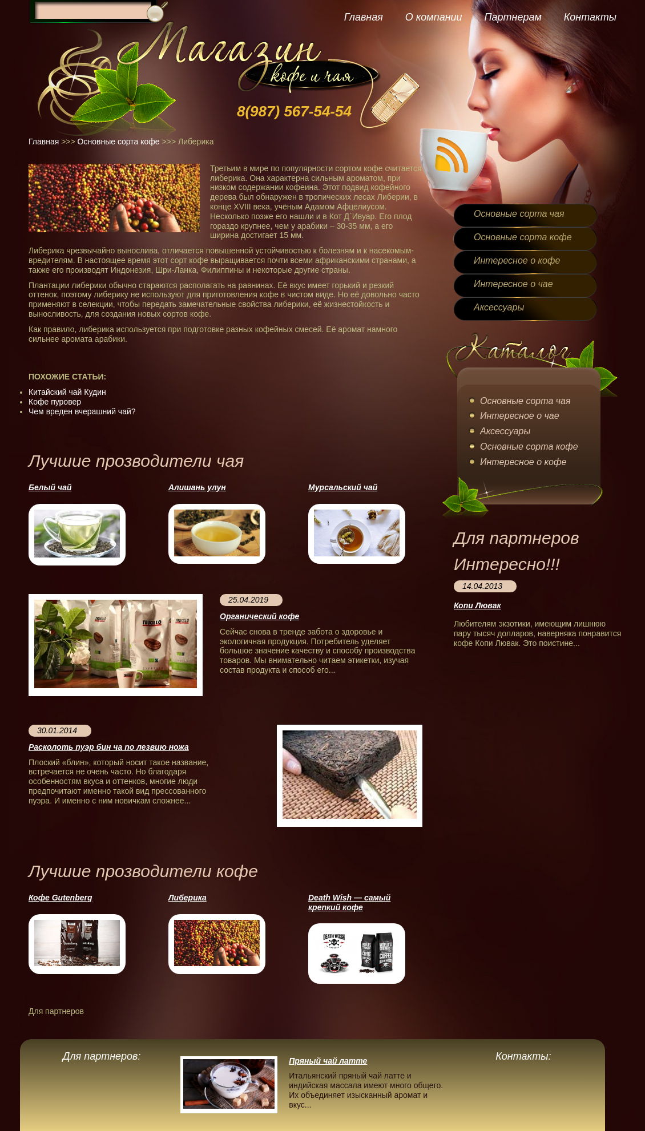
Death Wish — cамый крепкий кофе (349, 902)
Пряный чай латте (328, 1060)
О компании (433, 17)
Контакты (590, 17)
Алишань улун (197, 487)
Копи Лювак (477, 605)
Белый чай (50, 487)
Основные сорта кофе (119, 141)
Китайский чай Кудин (67, 392)
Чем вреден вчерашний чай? (82, 411)
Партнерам (512, 17)
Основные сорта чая (519, 214)
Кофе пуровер (55, 401)
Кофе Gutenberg (60, 897)
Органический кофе (259, 616)
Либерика (187, 897)
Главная (363, 17)
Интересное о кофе (517, 260)
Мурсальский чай (342, 487)
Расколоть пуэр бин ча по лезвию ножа (109, 747)
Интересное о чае (513, 284)
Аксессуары (499, 307)
